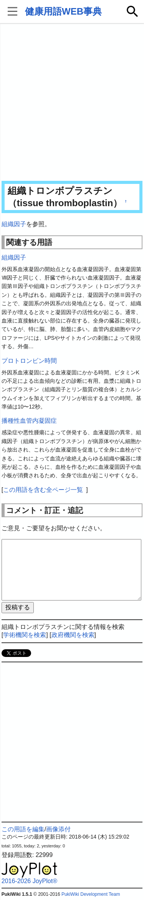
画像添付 (58, 829)
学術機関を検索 (24, 635)
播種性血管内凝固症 (29, 420)
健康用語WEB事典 (63, 11)
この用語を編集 (23, 829)
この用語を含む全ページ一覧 (43, 489)
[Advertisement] (72, 103)
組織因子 (14, 224)
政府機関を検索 (72, 635)
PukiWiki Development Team (90, 894)
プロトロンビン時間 (29, 360)
